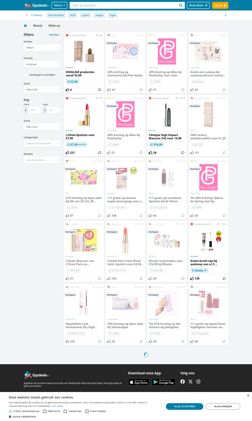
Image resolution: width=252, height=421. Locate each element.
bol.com (69, 130)
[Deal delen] (198, 5)
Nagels (99, 15)
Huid (72, 15)
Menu (59, 5)
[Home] (25, 25)
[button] (84, 416)
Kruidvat (69, 67)
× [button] (248, 395)
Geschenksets (56, 15)
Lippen (85, 15)
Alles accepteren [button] (184, 406)
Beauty (36, 15)
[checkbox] (25, 74)
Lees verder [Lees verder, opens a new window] (57, 406)
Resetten (54, 34)
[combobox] (42, 143)
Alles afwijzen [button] (223, 406)
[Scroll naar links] (225, 15)
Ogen (113, 15)
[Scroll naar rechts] (27, 15)
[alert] (126, 406)
